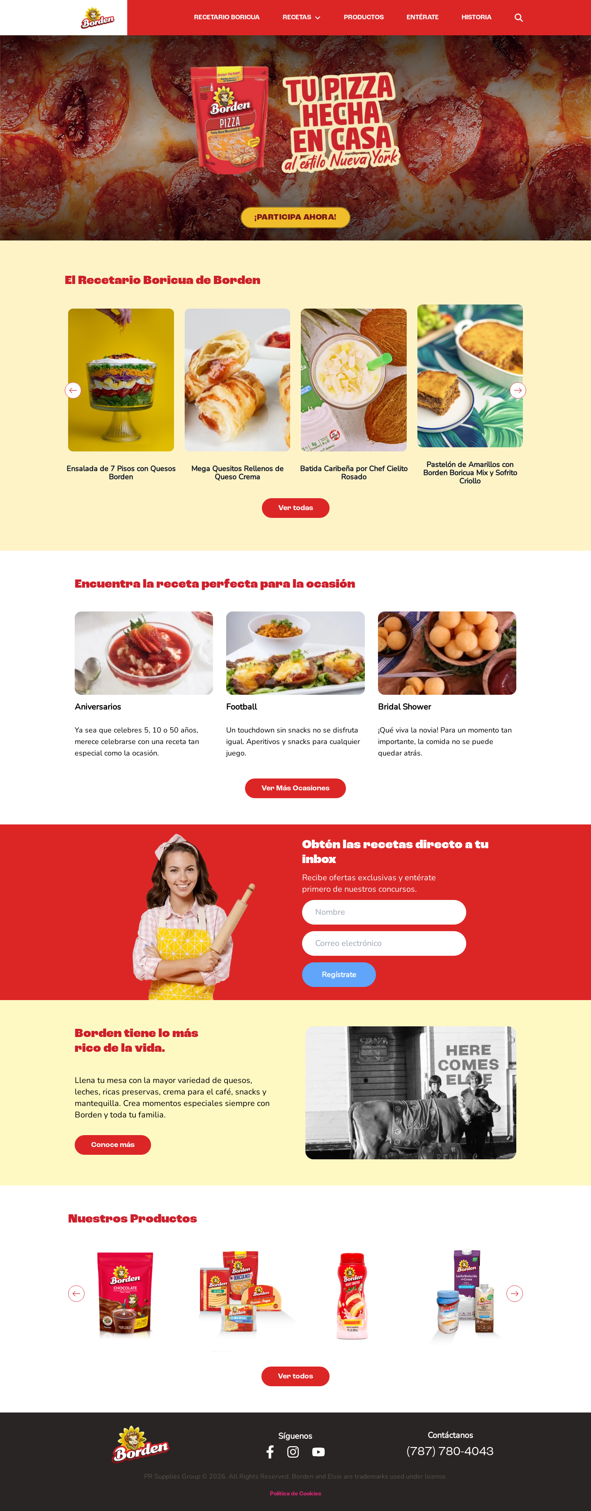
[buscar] (519, 18)
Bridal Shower (404, 706)
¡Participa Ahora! (295, 217)
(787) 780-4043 (450, 1452)
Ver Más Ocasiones (295, 788)
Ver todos (295, 1376)
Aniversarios (98, 706)
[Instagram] (293, 1451)
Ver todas (295, 508)
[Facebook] (270, 1451)
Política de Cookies (295, 1494)
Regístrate (339, 975)
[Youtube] (318, 1452)
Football (241, 706)
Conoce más (113, 1145)
